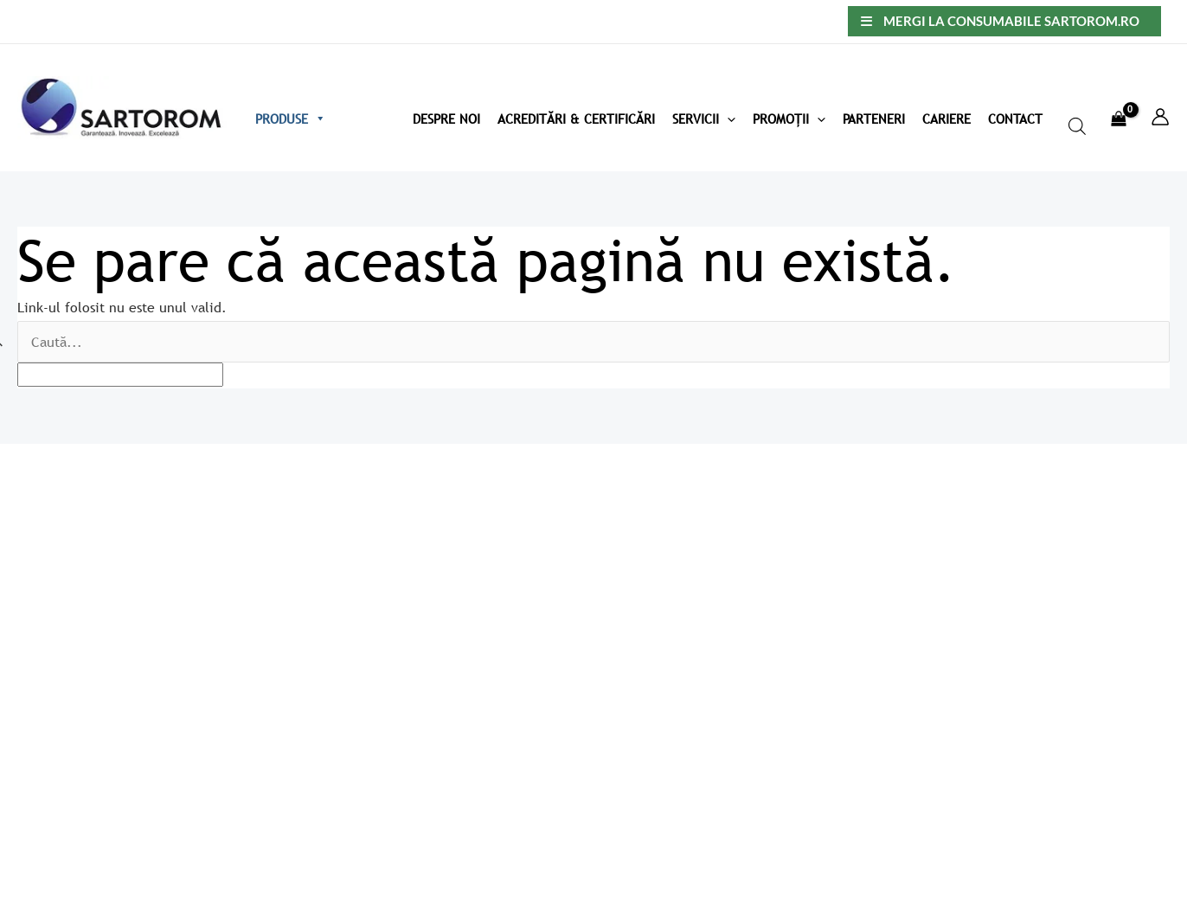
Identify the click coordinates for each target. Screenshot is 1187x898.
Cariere (946, 118)
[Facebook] (1133, 824)
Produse (290, 118)
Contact (1015, 118)
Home (494, 547)
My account (512, 649)
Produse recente (528, 701)
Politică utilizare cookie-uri (796, 572)
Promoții (789, 118)
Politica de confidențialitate (799, 547)
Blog (490, 624)
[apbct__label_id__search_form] (120, 374)
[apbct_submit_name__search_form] (1150, 338)
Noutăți (500, 778)
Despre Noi (446, 118)
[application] (727, 118)
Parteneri (874, 118)
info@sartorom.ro (63, 635)
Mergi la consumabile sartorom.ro (1011, 21)
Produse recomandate (544, 727)
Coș (487, 675)
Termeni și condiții (768, 598)
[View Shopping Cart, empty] (1118, 108)
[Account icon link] (1160, 116)
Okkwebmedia (188, 845)
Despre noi (510, 572)
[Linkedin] (1170, 824)
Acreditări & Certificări (576, 118)
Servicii (703, 118)
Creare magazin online (73, 845)
